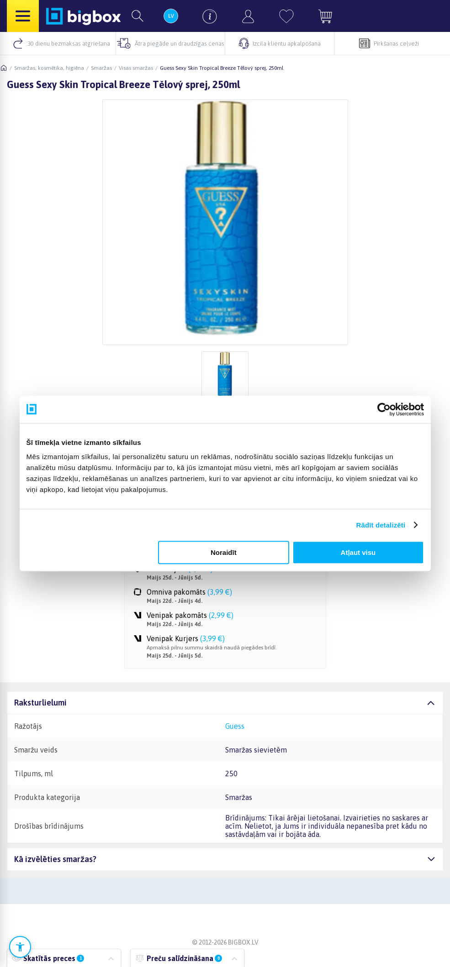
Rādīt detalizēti (380, 525)
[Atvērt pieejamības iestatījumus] (20, 947)
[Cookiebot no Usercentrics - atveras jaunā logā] (384, 409)
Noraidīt (224, 552)
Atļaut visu (358, 552)
